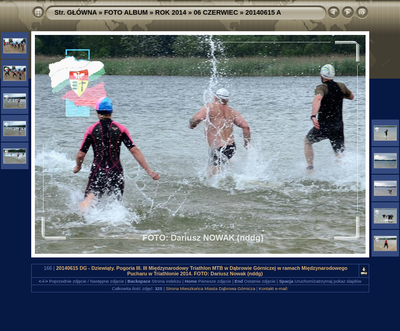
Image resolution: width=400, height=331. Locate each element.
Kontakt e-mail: (273, 288)
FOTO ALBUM (126, 12)
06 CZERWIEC (216, 12)
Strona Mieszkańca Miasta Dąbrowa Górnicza (210, 288)
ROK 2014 (170, 12)
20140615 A (263, 12)
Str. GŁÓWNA (76, 12)
